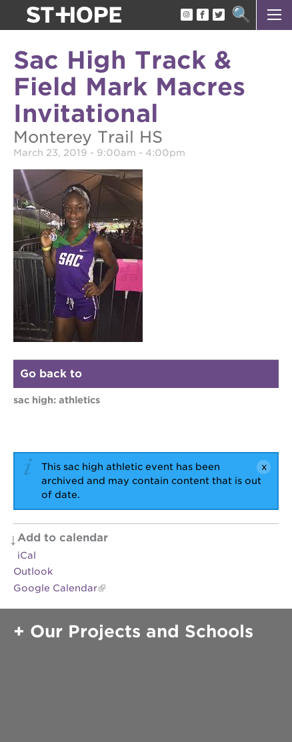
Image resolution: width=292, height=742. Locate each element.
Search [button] (241, 15)
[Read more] (146, 257)
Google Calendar (55, 588)
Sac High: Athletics (56, 400)
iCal (26, 555)
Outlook (33, 571)
